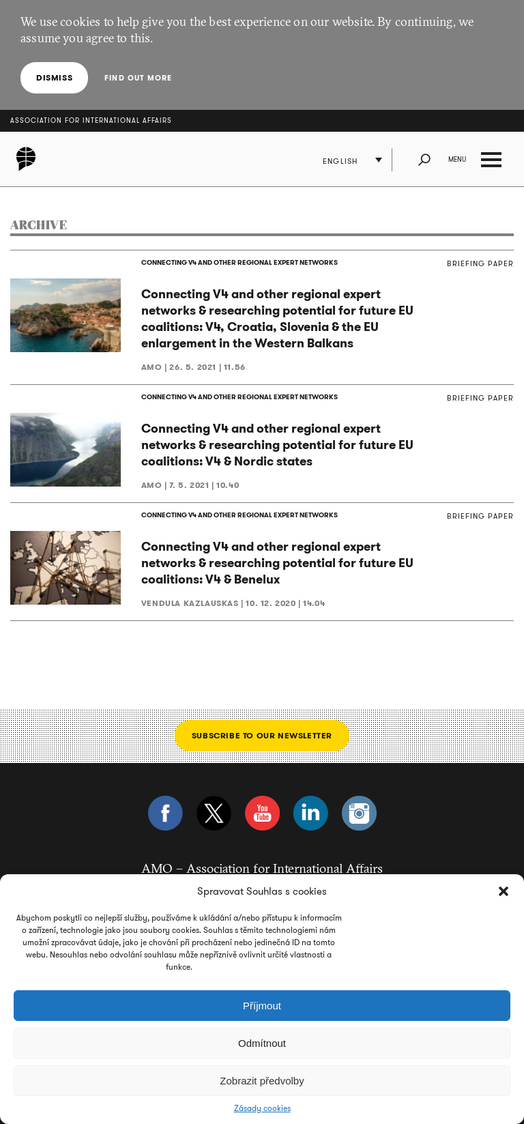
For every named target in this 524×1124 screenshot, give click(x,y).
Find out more (138, 77)
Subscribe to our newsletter (262, 735)
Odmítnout (262, 1043)
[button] (503, 891)
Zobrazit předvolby (262, 1080)
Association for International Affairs (91, 120)
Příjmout (262, 1005)
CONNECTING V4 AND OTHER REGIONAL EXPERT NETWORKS (239, 262)
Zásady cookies (262, 1108)
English (340, 161)
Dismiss (54, 77)
